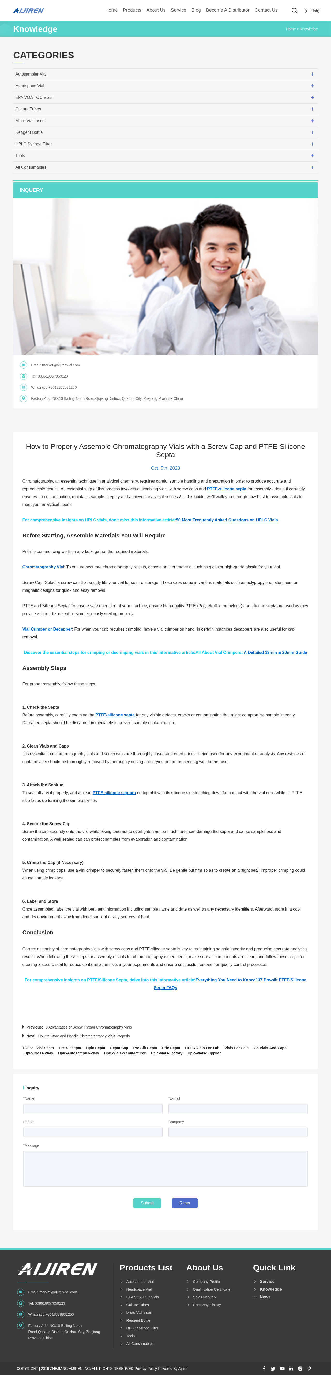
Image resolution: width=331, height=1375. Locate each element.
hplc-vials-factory (167, 1053)
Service (178, 10)
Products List (146, 1267)
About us (156, 10)
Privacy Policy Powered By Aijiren (161, 1368)
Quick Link (274, 1267)
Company (176, 1122)
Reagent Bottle (29, 132)
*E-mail (174, 1098)
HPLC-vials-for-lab (202, 1048)
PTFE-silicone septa (226, 489)
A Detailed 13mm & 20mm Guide (275, 652)
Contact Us (266, 10)
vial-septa (45, 1048)
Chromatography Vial (43, 567)
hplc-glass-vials (39, 1053)
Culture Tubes (28, 109)
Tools (20, 155)
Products (132, 10)
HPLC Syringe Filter (33, 144)
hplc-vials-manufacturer (125, 1053)
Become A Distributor (228, 10)
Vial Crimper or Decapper (47, 629)
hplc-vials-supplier (204, 1053)
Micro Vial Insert (30, 121)
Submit (147, 1203)
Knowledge (309, 29)
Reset (184, 1203)
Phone (28, 1122)
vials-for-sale (236, 1048)
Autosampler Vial (31, 74)
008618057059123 (53, 376)
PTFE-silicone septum (114, 792)
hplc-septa (95, 1048)
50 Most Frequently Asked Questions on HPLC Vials (227, 520)
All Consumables (30, 167)
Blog (196, 10)
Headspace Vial (29, 86)
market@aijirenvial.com (61, 365)
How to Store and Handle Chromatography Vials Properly (84, 1036)
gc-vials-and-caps (270, 1048)
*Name (28, 1098)
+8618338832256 (62, 387)
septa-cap (119, 1048)
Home (112, 10)
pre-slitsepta (70, 1048)
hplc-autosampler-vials (78, 1053)
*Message (31, 1145)
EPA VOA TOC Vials (33, 97)
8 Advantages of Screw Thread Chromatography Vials (89, 1027)
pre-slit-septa (145, 1048)
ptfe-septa (171, 1048)
